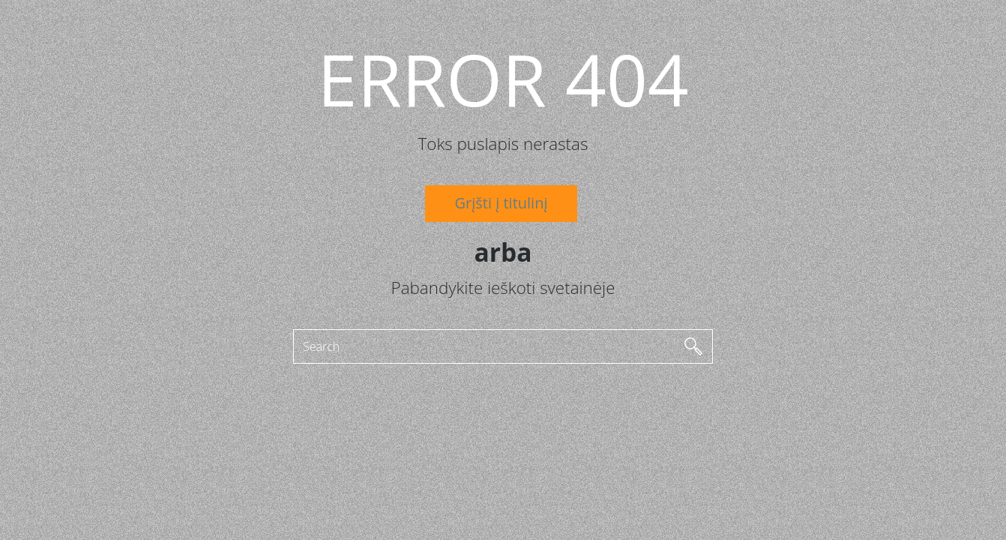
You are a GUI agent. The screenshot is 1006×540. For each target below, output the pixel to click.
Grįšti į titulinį (501, 203)
